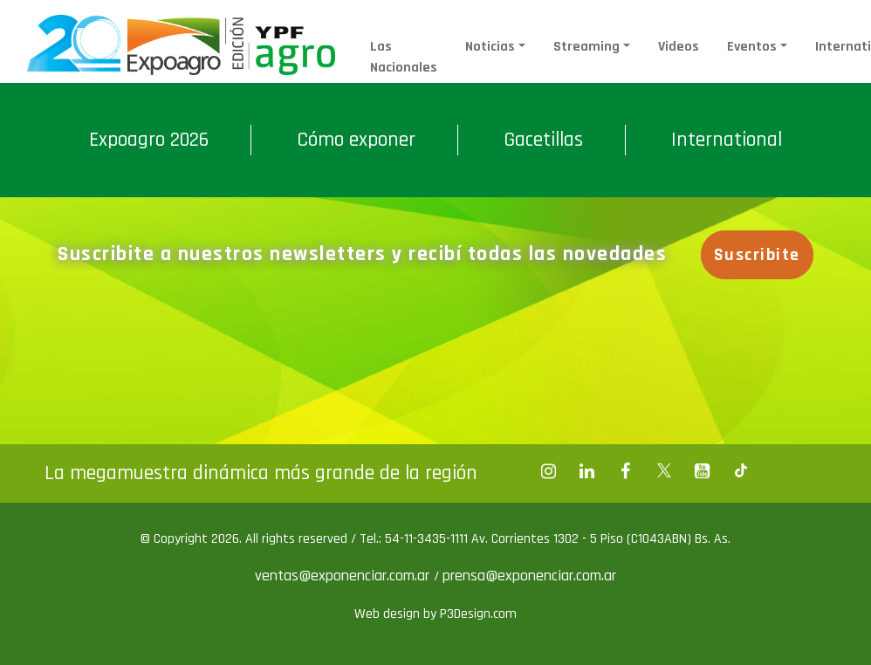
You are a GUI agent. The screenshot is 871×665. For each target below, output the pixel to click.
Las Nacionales (403, 57)
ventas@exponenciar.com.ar (344, 576)
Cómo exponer (356, 140)
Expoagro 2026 (149, 140)
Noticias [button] (490, 47)
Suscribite (757, 254)
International (726, 140)
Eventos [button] (752, 47)
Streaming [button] (586, 47)
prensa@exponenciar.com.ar (529, 576)
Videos (678, 47)
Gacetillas (543, 140)
